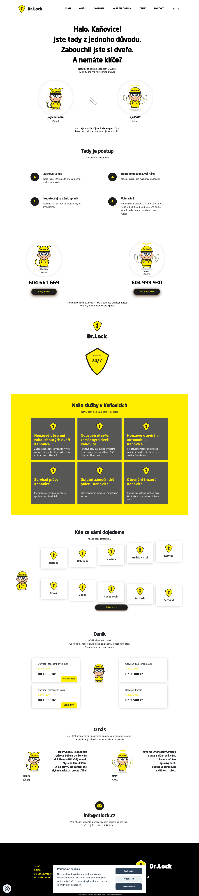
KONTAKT (159, 9)
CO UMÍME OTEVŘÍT (44, 874)
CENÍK (143, 9)
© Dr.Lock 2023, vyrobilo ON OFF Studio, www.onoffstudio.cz (105, 894)
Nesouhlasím (129, 886)
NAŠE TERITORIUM (122, 9)
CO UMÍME (99, 9)
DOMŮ (68, 9)
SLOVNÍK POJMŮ (42, 877)
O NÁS (82, 9)
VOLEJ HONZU (36, 292)
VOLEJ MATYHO (155, 292)
